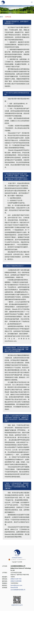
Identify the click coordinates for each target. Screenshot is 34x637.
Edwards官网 (14, 587)
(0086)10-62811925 (16, 579)
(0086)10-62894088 (16, 581)
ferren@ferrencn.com (16, 585)
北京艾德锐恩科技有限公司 (18, 589)
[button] (31, 2)
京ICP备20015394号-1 (17, 557)
